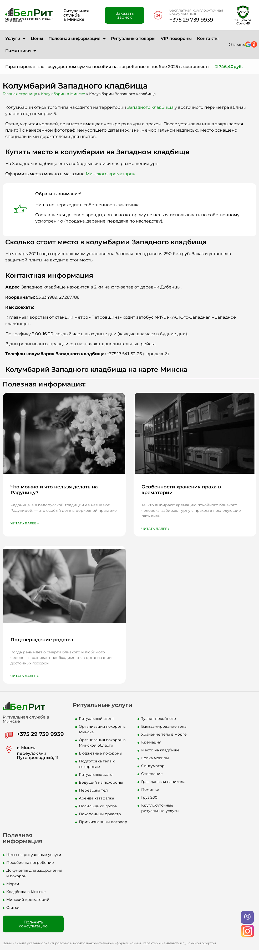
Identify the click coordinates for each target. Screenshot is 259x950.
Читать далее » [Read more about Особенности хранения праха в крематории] (155, 529)
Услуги (15, 38)
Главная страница (20, 94)
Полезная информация (77, 38)
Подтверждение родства (42, 640)
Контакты (208, 38)
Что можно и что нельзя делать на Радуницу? (54, 489)
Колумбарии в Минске (63, 94)
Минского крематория (110, 173)
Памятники (20, 50)
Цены (37, 38)
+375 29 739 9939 (191, 20)
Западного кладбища (150, 107)
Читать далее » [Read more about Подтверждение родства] (25, 676)
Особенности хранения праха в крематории (181, 489)
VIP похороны (176, 38)
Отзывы (237, 44)
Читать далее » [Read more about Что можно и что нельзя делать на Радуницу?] (25, 523)
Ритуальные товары (133, 38)
